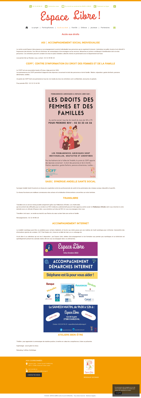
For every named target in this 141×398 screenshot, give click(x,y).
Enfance (84, 27)
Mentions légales (91, 395)
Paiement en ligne (103, 6)
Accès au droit (62, 27)
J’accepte (118, 393)
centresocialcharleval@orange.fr (37, 371)
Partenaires (105, 27)
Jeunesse (94, 27)
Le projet (35, 27)
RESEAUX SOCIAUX (91, 377)
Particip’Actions (48, 27)
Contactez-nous (52, 6)
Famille (74, 27)
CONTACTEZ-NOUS (34, 375)
